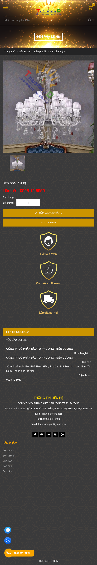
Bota (56, 561)
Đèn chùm (8, 450)
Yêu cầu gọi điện (17, 339)
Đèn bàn (7, 466)
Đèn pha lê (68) (58, 51)
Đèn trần (7, 460)
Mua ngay (48, 222)
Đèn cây (7, 471)
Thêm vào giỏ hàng (48, 213)
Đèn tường (8, 455)
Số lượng (8, 202)
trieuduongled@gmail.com (52, 424)
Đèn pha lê (40, 51)
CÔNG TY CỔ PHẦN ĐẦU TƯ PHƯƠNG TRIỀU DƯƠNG (39, 348)
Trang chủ (9, 51)
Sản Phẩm (25, 51)
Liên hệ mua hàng (17, 332)
